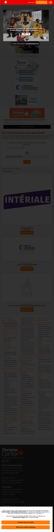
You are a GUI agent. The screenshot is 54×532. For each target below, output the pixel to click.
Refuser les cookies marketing (25, 527)
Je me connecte (41, 2)
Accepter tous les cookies (25, 522)
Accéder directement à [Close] (25, 44)
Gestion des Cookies (19, 517)
